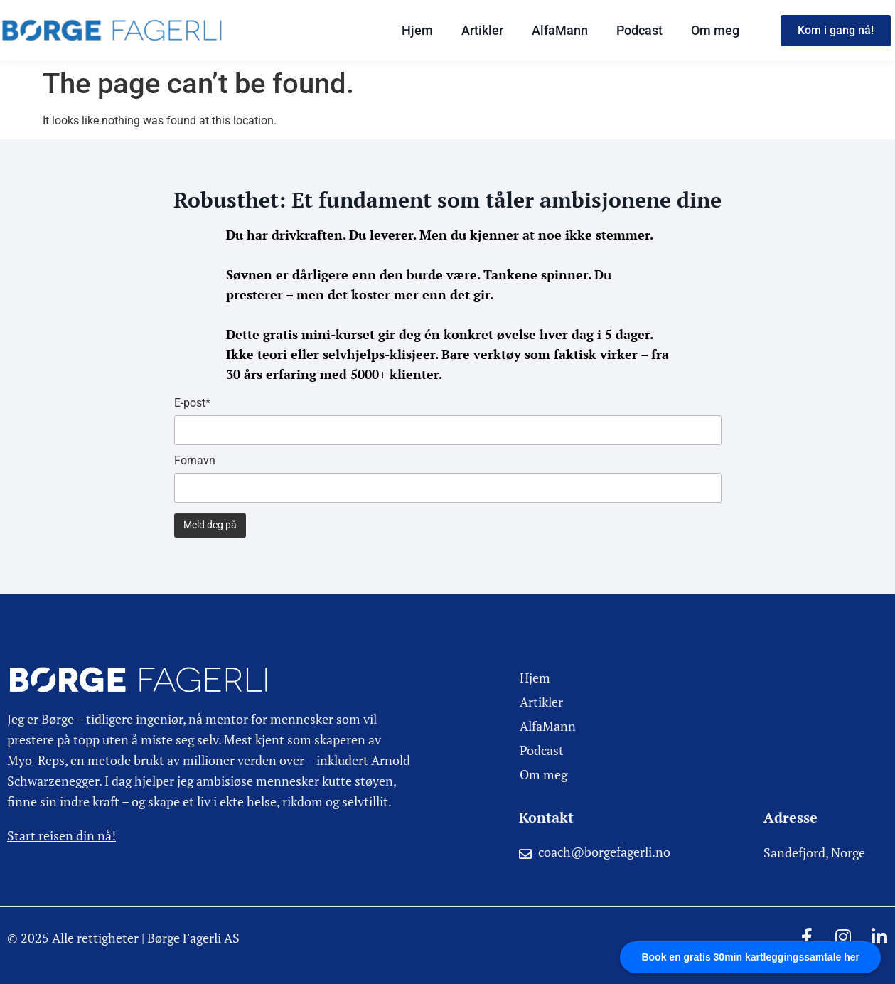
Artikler (482, 30)
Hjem (417, 30)
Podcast (639, 30)
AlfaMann (560, 30)
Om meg (715, 30)
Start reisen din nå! (61, 835)
